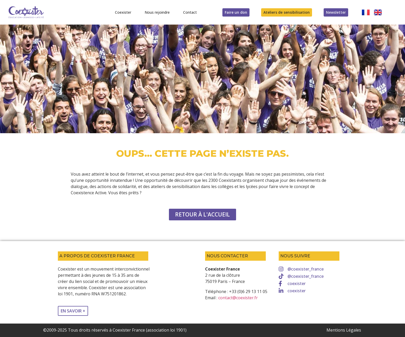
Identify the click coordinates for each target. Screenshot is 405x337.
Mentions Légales (343, 330)
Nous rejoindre (157, 12)
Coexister (123, 12)
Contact (190, 12)
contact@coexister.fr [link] (238, 298)
